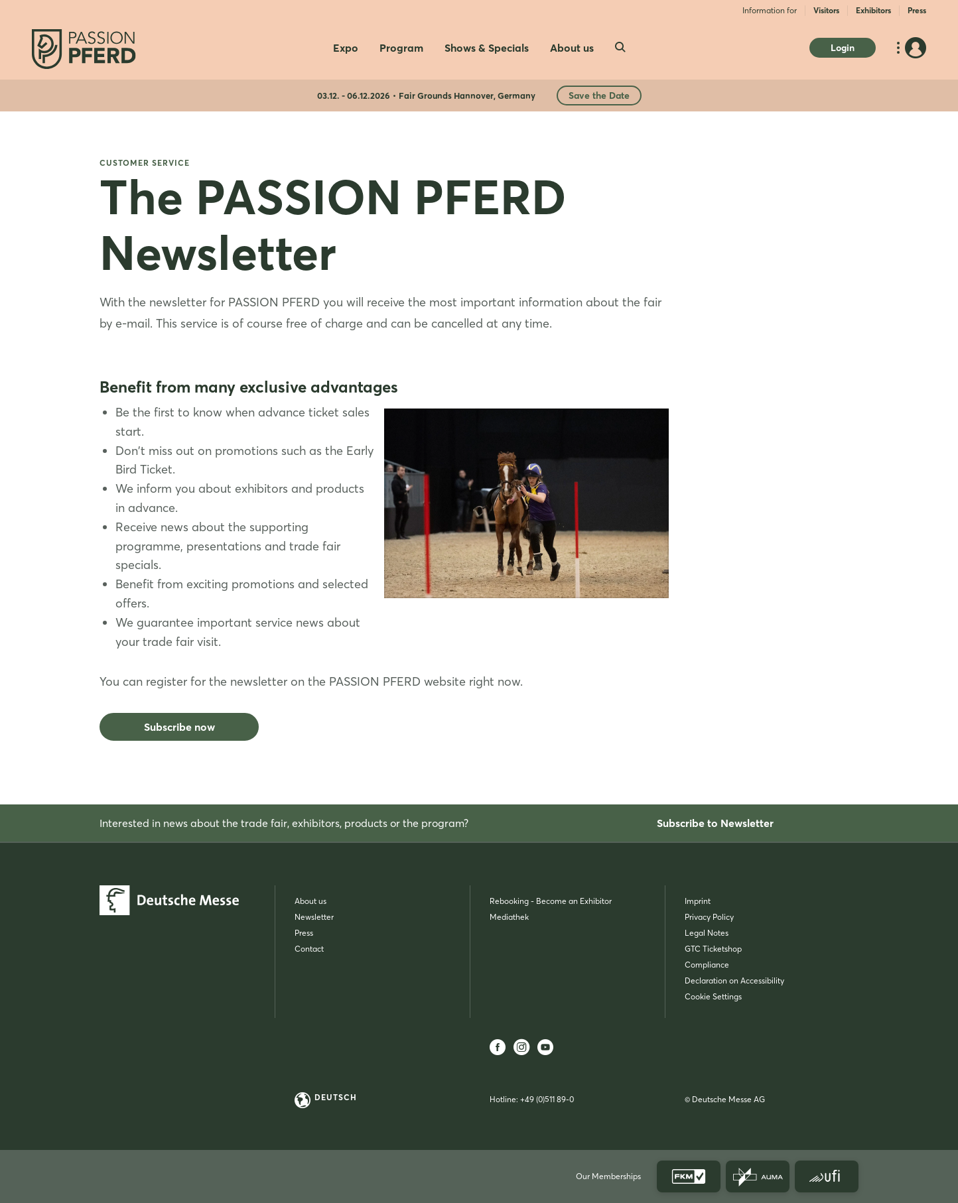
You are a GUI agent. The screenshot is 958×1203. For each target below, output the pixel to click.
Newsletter (314, 917)
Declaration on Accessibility (734, 980)
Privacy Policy (709, 917)
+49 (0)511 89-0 (547, 1099)
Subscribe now (179, 726)
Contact (309, 949)
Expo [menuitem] (345, 47)
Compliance (707, 965)
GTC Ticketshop (713, 949)
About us (310, 901)
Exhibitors (873, 10)
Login (843, 48)
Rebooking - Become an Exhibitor (551, 901)
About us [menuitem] (572, 47)
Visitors (826, 10)
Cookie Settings (713, 996)
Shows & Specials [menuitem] (487, 47)
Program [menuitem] (401, 47)
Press (917, 10)
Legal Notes (706, 933)
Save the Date (599, 95)
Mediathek (509, 917)
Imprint (698, 901)
